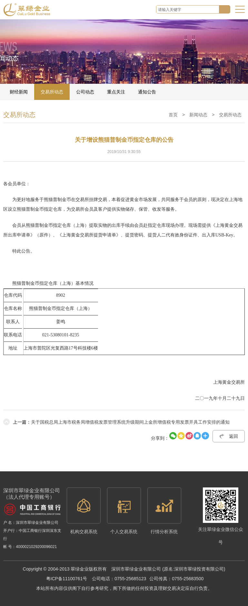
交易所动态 (52, 91)
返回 (233, 436)
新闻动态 (198, 114)
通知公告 (147, 91)
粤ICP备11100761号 (66, 578)
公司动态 (85, 91)
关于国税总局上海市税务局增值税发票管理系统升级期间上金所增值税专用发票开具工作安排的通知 (116, 422)
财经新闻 (19, 91)
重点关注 (116, 91)
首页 (173, 114)
